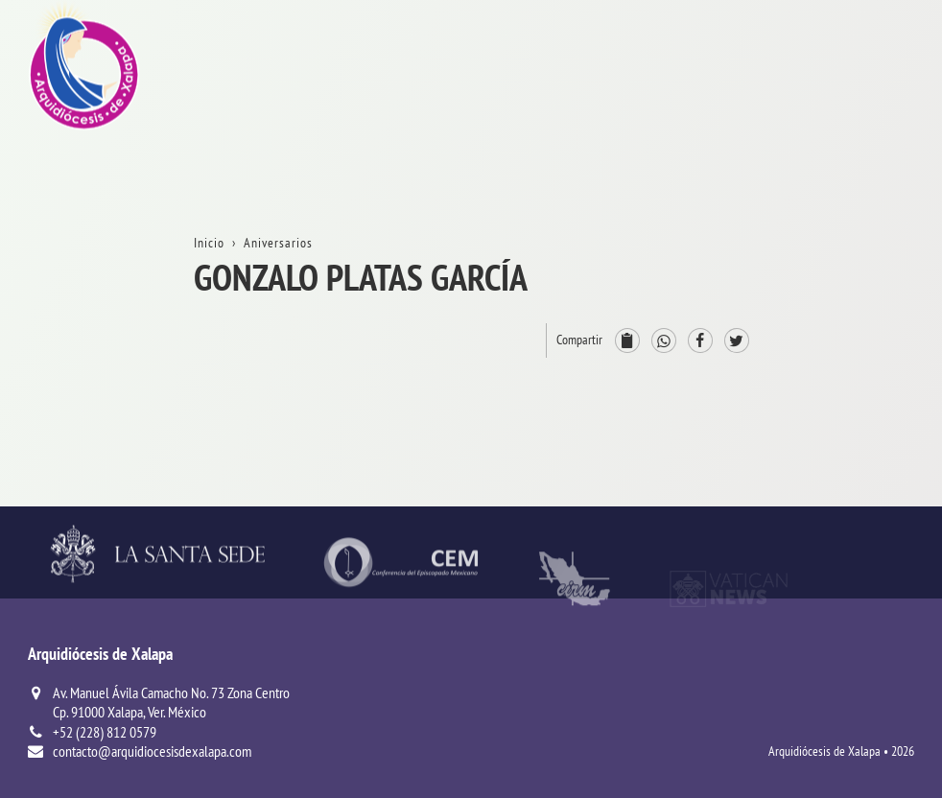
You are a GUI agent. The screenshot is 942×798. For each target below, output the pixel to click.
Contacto (865, 227)
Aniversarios (875, 155)
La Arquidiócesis (887, 118)
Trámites (864, 190)
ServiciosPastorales (869, 436)
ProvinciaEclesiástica (873, 308)
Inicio (855, 83)
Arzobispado (876, 354)
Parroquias (871, 481)
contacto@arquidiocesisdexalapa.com (152, 751)
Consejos (865, 390)
